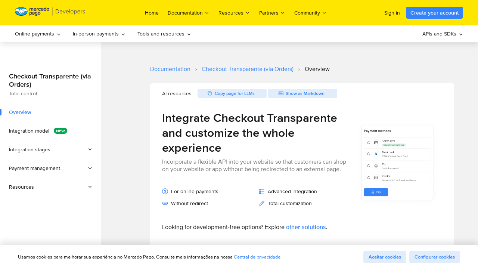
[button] (50, 149)
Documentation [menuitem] (188, 12)
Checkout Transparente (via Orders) (248, 69)
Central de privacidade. (258, 256)
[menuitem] (38, 34)
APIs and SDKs (442, 33)
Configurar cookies (435, 256)
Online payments (38, 33)
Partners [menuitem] (272, 12)
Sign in (392, 12)
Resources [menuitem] (234, 12)
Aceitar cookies (385, 256)
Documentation (170, 69)
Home (152, 12)
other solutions (306, 227)
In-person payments (99, 33)
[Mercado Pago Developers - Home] (50, 13)
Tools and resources (164, 33)
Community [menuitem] (310, 12)
